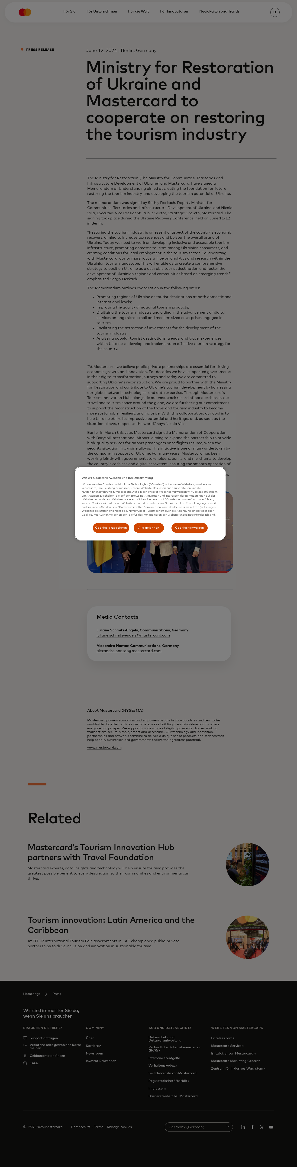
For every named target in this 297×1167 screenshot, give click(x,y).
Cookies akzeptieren (111, 527)
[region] (150, 503)
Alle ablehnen (148, 527)
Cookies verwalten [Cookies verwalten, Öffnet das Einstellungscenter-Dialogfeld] (189, 527)
